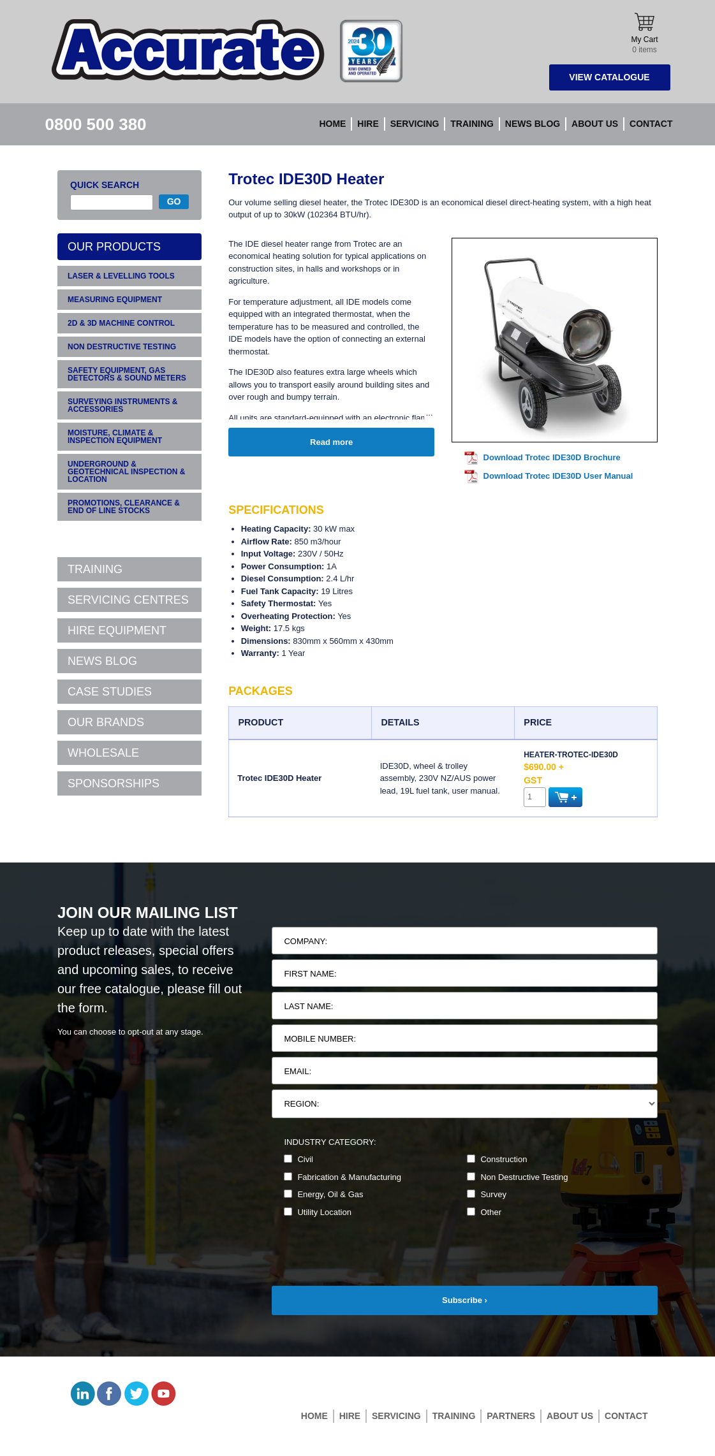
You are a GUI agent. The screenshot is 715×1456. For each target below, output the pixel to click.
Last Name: (308, 1006)
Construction (497, 1159)
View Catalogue (609, 77)
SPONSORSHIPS (113, 783)
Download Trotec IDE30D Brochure (552, 457)
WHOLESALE (103, 752)
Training (472, 124)
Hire (367, 124)
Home (332, 124)
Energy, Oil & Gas (323, 1194)
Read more (331, 442)
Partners (511, 1416)
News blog (532, 124)
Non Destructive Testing (517, 1177)
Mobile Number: (320, 1039)
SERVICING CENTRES (128, 599)
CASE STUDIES (110, 691)
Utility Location (317, 1212)
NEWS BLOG (102, 661)
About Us (594, 124)
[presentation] (369, 1261)
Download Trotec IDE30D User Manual (558, 476)
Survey (486, 1194)
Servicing (414, 124)
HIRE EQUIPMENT (117, 630)
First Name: (310, 974)
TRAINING (95, 569)
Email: (297, 1071)
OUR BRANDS (106, 722)
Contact (651, 124)
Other (484, 1212)
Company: (305, 941)
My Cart (644, 33)
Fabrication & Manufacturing (342, 1177)
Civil (298, 1159)
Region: (301, 1104)
